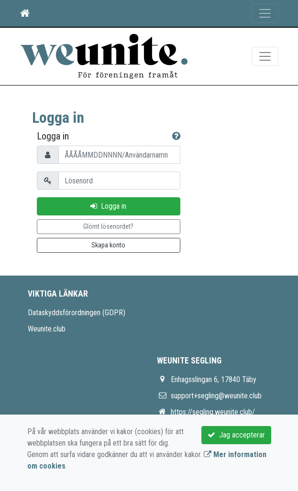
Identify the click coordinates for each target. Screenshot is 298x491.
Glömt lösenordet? (108, 226)
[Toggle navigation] (265, 13)
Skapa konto (108, 245)
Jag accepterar (236, 434)
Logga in (108, 206)
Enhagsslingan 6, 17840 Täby (213, 379)
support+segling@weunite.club (216, 395)
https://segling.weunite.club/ (213, 411)
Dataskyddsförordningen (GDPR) (76, 312)
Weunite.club (47, 328)
